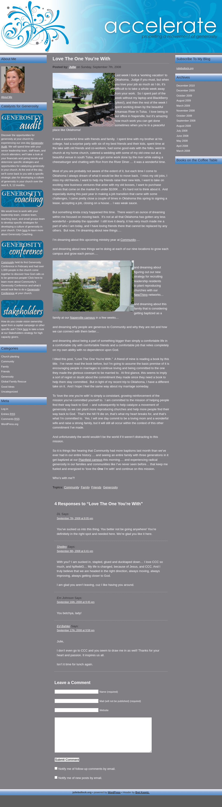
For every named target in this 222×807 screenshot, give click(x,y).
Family (5, 366)
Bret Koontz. (142, 799)
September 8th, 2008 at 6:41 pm (75, 551)
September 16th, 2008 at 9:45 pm (75, 602)
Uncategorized (9, 391)
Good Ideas (7, 386)
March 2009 (183, 105)
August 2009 (183, 100)
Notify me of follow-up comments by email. (86, 776)
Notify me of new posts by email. (80, 785)
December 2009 (185, 90)
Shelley (62, 546)
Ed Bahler (63, 626)
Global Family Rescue (13, 381)
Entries (8, 414)
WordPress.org (9, 424)
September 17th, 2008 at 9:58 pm (75, 630)
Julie (72, 67)
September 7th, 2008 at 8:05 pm (75, 518)
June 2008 (182, 135)
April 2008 (182, 145)
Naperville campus (82, 317)
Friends (5, 371)
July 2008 (181, 130)
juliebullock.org (184, 68)
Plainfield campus (90, 459)
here (24, 230)
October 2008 (184, 115)
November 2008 (185, 110)
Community (7, 262)
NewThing (141, 294)
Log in (4, 408)
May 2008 (182, 140)
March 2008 (183, 150)
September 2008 (185, 120)
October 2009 (184, 95)
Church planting (10, 356)
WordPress (114, 799)
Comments (10, 419)
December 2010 (185, 85)
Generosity (7, 376)
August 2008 (183, 125)
